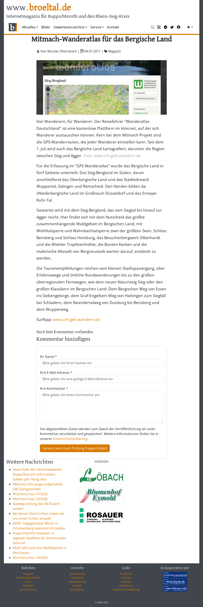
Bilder (45, 27)
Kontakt (113, 27)
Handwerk (77, 577)
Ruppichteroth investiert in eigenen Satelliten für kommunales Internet (39, 538)
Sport (28, 582)
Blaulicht (28, 585)
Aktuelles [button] (29, 27)
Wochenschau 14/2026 (30, 557)
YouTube (126, 577)
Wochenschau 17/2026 (30, 494)
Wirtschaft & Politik (28, 577)
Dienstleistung (77, 582)
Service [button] (95, 27)
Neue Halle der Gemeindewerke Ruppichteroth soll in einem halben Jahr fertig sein (37, 474)
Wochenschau (28, 589)
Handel (77, 585)
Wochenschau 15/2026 (30, 499)
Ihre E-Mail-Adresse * (56, 372)
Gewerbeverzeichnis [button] (69, 27)
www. (38, 7)
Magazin (28, 574)
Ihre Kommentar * (54, 388)
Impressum (126, 585)
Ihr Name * (48, 356)
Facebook (126, 574)
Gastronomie (77, 574)
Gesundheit (77, 589)
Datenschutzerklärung (70, 438)
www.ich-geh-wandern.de (76, 319)
